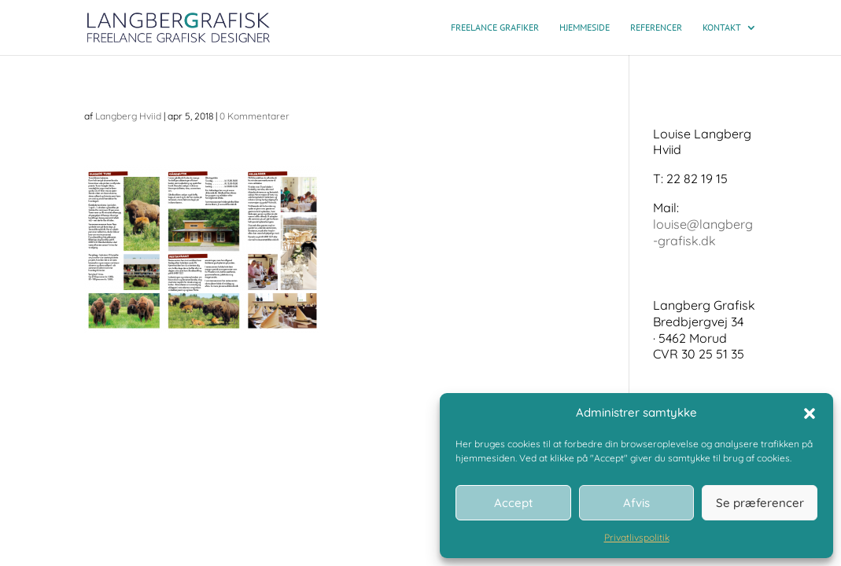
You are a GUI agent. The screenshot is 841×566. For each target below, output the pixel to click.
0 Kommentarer (254, 116)
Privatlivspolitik (636, 537)
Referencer (656, 27)
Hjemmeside (584, 27)
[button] (809, 413)
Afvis (636, 502)
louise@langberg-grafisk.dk (703, 232)
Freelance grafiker (495, 27)
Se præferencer (760, 502)
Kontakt (722, 27)
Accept (513, 502)
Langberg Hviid (128, 116)
